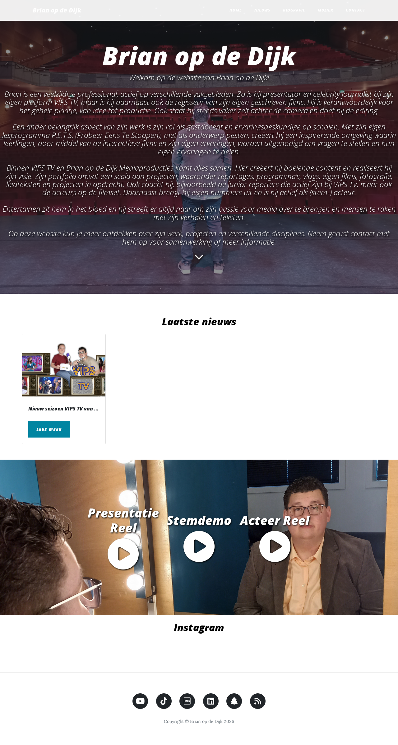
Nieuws (262, 10)
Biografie (294, 10)
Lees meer (49, 429)
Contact (355, 10)
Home (235, 10)
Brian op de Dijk (57, 10)
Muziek (325, 10)
